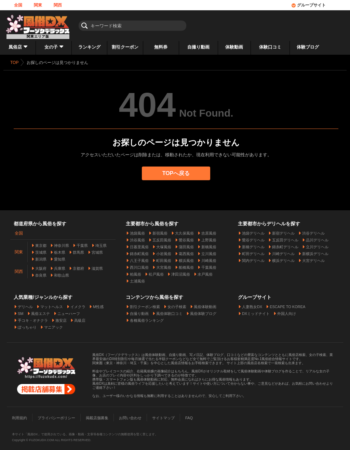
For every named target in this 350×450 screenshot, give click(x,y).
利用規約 (19, 415)
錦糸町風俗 (139, 251)
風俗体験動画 (205, 304)
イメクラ (77, 304)
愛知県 (59, 256)
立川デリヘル (317, 244)
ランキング (89, 47)
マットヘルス (51, 304)
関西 (58, 5)
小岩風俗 (163, 251)
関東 (38, 5)
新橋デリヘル (253, 244)
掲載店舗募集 (97, 415)
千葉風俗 (208, 265)
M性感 (98, 304)
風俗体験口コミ (169, 311)
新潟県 (40, 256)
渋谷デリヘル (313, 230)
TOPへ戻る (176, 173)
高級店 (79, 318)
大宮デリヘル (313, 258)
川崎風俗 (208, 258)
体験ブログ (308, 47)
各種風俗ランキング (147, 318)
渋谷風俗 (137, 237)
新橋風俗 (208, 244)
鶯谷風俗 (186, 237)
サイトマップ (163, 415)
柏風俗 (135, 271)
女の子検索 (176, 304)
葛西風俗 (186, 251)
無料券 (160, 47)
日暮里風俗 (139, 244)
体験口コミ (270, 47)
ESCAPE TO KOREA (287, 304)
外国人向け (286, 311)
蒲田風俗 (186, 244)
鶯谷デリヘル (253, 237)
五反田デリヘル (285, 237)
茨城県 (40, 250)
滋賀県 (97, 266)
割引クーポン (125, 47)
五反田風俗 (161, 237)
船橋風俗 (186, 265)
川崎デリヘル (283, 251)
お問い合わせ (130, 415)
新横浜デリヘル (315, 251)
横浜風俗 (186, 258)
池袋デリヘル (253, 230)
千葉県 (82, 243)
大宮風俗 (163, 265)
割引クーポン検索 (145, 304)
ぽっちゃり (27, 324)
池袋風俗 (137, 230)
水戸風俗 (205, 271)
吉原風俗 (208, 230)
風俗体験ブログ (203, 311)
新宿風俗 (159, 230)
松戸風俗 (156, 271)
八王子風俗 (139, 258)
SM (21, 311)
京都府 (78, 266)
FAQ (189, 415)
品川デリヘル (317, 237)
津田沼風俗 (180, 271)
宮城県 (97, 250)
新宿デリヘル (283, 230)
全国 (18, 5)
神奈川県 (61, 243)
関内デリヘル (253, 258)
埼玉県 (101, 243)
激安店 (61, 318)
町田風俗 (163, 258)
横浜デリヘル (283, 258)
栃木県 (59, 250)
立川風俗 (208, 251)
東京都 (40, 243)
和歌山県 (61, 272)
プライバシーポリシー (56, 415)
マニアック (53, 324)
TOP (14, 62)
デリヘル (25, 304)
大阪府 (40, 266)
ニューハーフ (68, 311)
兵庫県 (59, 266)
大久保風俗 (184, 230)
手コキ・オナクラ (33, 318)
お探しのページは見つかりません (57, 62)
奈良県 (40, 272)
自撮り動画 (198, 47)
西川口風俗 (139, 265)
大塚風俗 (163, 244)
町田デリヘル (253, 251)
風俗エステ (40, 311)
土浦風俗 (137, 278)
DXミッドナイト (256, 311)
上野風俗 (208, 237)
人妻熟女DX (252, 304)
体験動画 (234, 47)
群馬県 (78, 250)
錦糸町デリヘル (285, 244)
